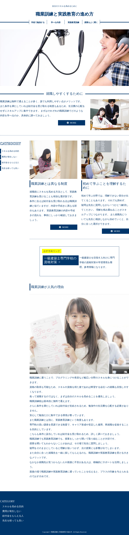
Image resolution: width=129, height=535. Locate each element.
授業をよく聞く (91, 22)
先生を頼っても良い (10, 168)
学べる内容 (56, 22)
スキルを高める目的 (10, 151)
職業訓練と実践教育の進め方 (65, 14)
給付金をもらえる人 (10, 162)
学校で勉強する (38, 22)
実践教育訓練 (73, 22)
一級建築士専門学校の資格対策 (60, 260)
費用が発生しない (9, 157)
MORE (73, 123)
